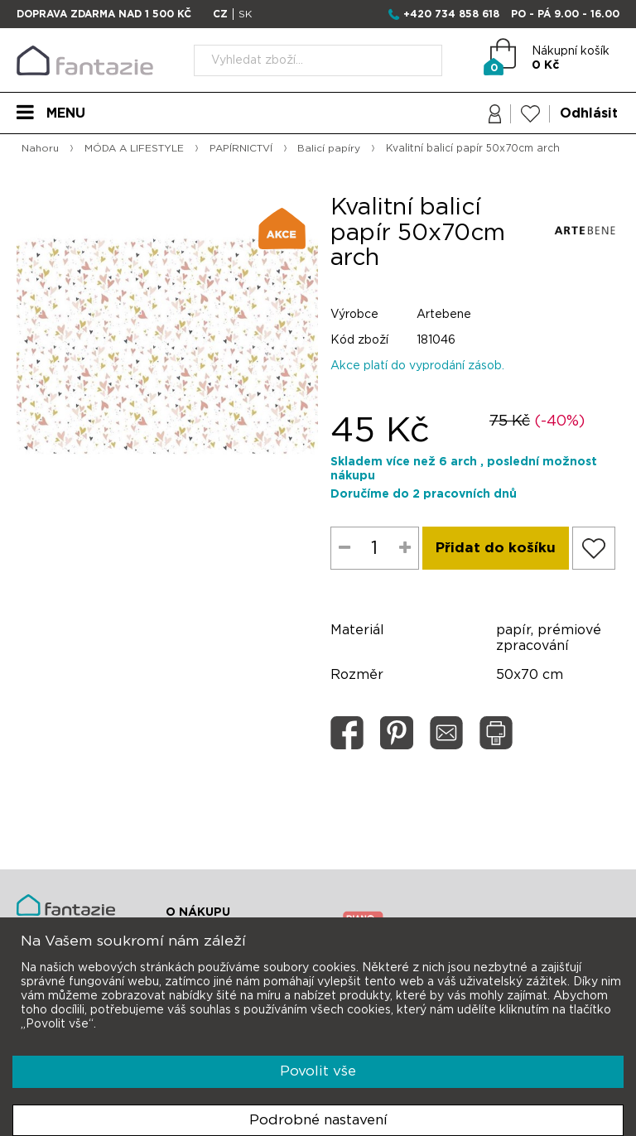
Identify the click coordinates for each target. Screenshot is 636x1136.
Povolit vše (318, 1071)
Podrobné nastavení (318, 1120)
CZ (220, 14)
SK (245, 14)
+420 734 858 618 (451, 14)
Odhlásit (589, 113)
